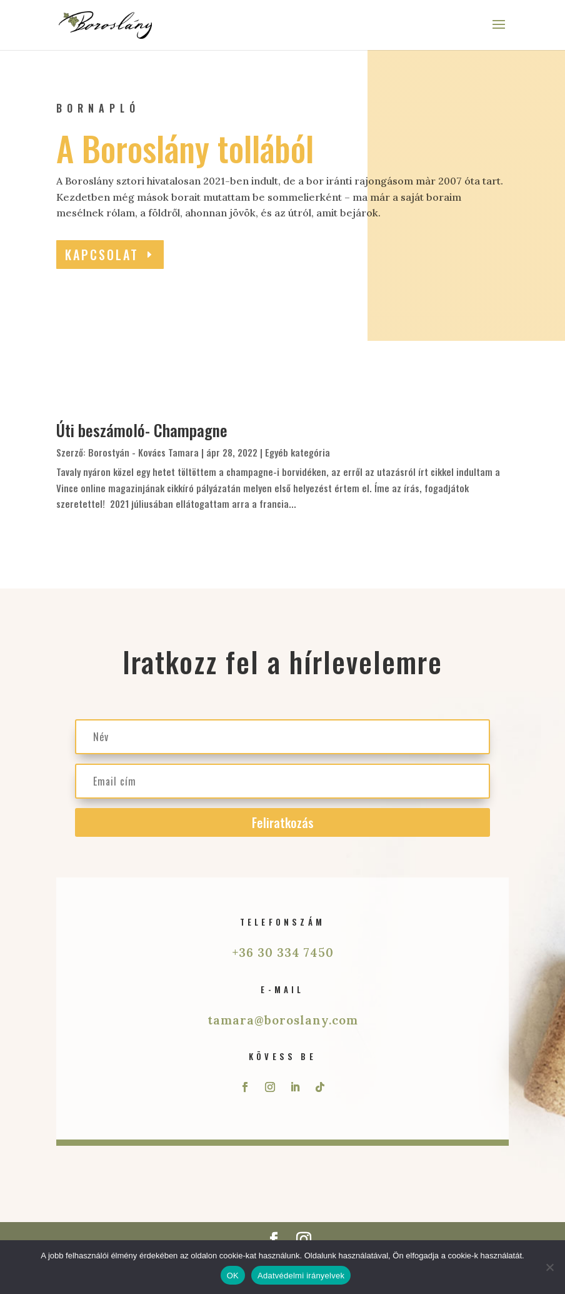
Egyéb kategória (297, 452)
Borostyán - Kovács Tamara (143, 452)
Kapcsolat (102, 254)
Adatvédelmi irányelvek (301, 1275)
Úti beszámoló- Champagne (142, 430)
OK (233, 1275)
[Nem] (549, 1267)
